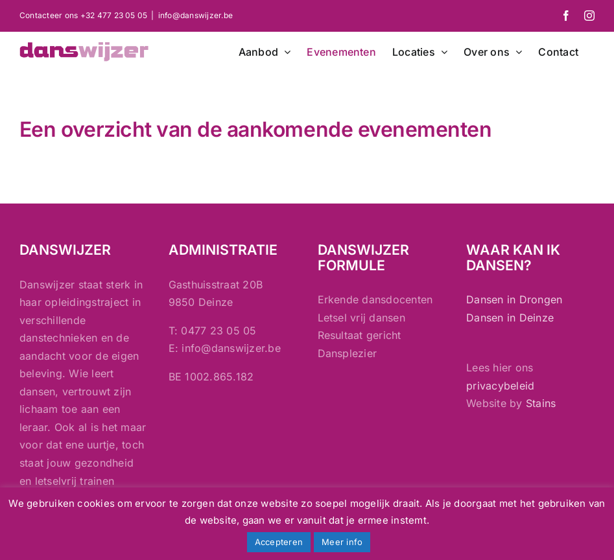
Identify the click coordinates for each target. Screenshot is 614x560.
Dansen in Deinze (510, 317)
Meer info (342, 542)
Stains (541, 403)
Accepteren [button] (279, 542)
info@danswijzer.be (195, 15)
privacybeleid (500, 385)
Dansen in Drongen (514, 299)
